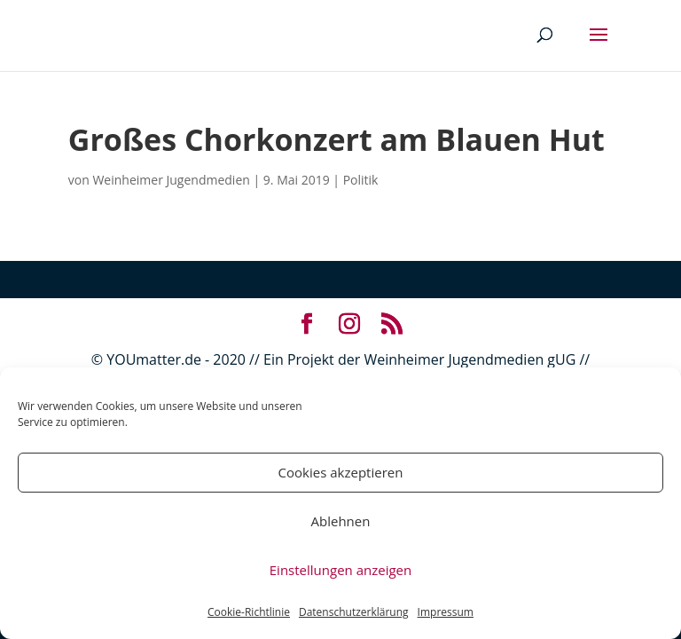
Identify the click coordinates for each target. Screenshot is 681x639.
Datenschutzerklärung (354, 611)
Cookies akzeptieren (340, 472)
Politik (361, 179)
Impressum (446, 611)
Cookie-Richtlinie (248, 611)
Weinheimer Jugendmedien (170, 179)
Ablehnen (341, 521)
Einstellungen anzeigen (340, 570)
